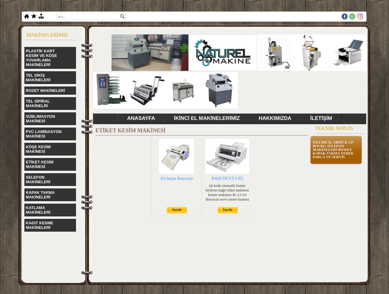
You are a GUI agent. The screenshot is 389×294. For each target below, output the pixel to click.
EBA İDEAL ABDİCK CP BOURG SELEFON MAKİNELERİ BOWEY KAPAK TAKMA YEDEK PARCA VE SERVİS (333, 149)
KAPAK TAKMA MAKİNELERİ (40, 194)
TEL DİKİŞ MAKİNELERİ (38, 77)
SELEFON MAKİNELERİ (38, 179)
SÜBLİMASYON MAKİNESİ (40, 118)
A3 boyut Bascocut (176, 178)
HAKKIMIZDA (275, 118)
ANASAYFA (141, 118)
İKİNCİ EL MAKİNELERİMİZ (207, 118)
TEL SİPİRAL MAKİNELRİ (38, 103)
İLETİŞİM (321, 118)
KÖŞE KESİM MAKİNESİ (38, 149)
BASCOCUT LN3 (227, 178)
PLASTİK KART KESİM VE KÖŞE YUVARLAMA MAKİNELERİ (41, 58)
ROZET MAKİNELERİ (45, 90)
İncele (177, 210)
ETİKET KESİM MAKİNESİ (39, 164)
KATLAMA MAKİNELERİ (38, 210)
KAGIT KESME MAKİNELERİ (39, 225)
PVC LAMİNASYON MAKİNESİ (44, 133)
